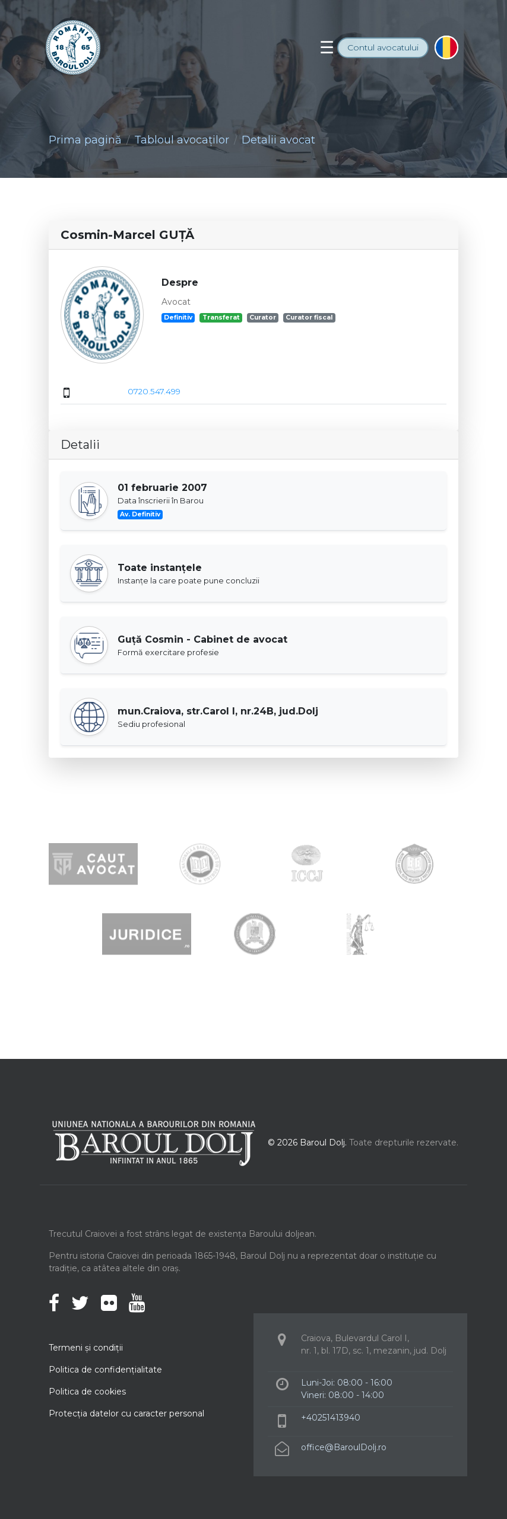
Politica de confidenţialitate (105, 1369)
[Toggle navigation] (326, 47)
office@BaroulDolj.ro (343, 1447)
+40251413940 (330, 1417)
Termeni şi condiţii (86, 1347)
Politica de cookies (87, 1391)
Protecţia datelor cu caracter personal (126, 1413)
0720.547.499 (154, 391)
